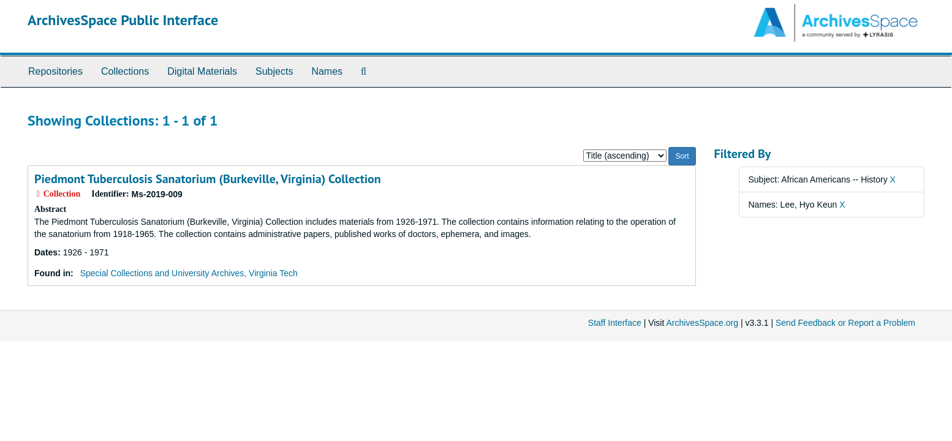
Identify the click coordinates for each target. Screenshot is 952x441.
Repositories (55, 71)
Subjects (274, 71)
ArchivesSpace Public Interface (123, 19)
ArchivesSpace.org (702, 323)
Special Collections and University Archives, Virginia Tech (189, 273)
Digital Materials (202, 71)
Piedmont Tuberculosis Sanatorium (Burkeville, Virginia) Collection (207, 179)
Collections (125, 71)
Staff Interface (614, 323)
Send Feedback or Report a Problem (845, 323)
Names (326, 71)
